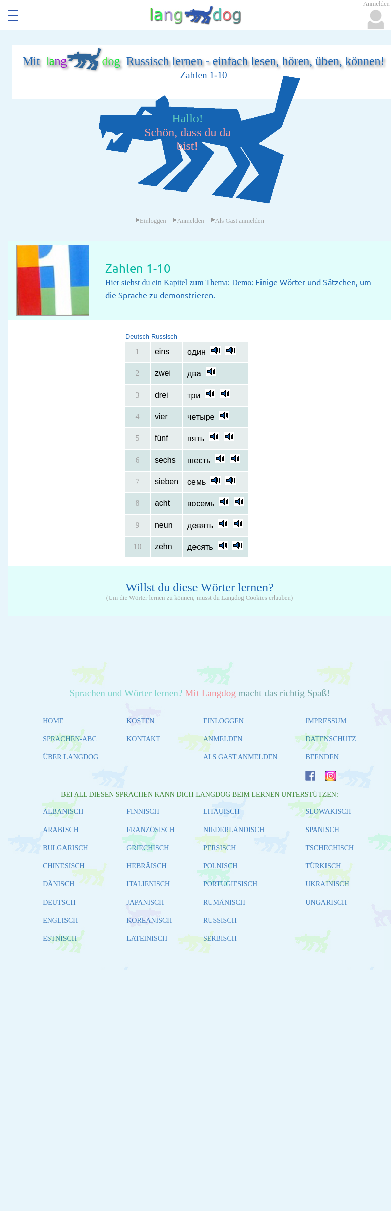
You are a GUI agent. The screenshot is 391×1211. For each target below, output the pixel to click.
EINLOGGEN (223, 721)
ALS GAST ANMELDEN (240, 757)
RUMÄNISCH (224, 902)
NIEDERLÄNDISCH (234, 830)
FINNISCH (142, 811)
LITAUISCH (221, 811)
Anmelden (188, 220)
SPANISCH (322, 830)
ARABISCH (61, 830)
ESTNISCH (60, 938)
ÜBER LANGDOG (70, 757)
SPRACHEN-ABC (70, 739)
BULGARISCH (65, 848)
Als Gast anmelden (237, 220)
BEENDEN (321, 757)
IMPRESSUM (325, 721)
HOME (53, 721)
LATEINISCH (146, 938)
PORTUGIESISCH (230, 884)
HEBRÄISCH (146, 866)
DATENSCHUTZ (330, 739)
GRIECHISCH (147, 848)
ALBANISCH (63, 811)
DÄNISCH (58, 884)
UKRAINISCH (327, 884)
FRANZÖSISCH (150, 830)
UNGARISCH (326, 902)
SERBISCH (220, 938)
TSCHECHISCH (329, 848)
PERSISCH (219, 848)
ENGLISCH (60, 920)
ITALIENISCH (148, 884)
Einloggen (150, 220)
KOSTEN (140, 721)
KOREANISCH (149, 920)
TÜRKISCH (323, 866)
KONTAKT (143, 739)
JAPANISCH (145, 902)
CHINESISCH (63, 866)
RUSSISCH (220, 920)
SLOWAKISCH (328, 811)
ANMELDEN (223, 739)
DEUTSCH (59, 902)
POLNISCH (220, 866)
